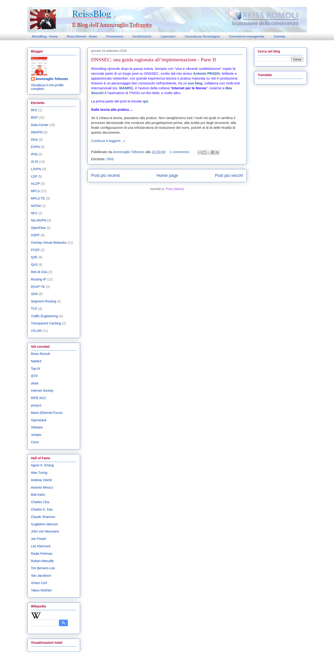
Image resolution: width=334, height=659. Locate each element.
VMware (37, 427)
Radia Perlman (42, 553)
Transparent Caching (46, 323)
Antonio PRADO (206, 73)
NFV (34, 213)
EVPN (35, 147)
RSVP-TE (38, 287)
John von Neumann (45, 531)
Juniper (36, 435)
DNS (110, 159)
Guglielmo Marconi (44, 524)
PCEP (35, 250)
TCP (34, 309)
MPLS (35, 191)
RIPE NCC (39, 398)
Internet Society (42, 390)
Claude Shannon (43, 517)
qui (145, 101)
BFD (34, 110)
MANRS (125, 88)
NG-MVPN (38, 220)
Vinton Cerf (39, 583)
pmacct (36, 405)
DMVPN (37, 132)
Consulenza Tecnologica (202, 36)
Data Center (39, 125)
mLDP (35, 183)
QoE (34, 257)
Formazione (114, 36)
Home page (167, 175)
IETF (34, 376)
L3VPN (36, 169)
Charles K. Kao (42, 509)
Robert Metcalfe (42, 561)
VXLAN (36, 331)
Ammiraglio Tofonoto (52, 79)
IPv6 (34, 154)
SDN (34, 294)
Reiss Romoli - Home (82, 36)
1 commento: (180, 152)
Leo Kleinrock (41, 546)
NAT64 (36, 206)
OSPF (35, 235)
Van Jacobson (41, 575)
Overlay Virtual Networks (49, 242)
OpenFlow (38, 228)
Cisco (35, 442)
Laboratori (168, 36)
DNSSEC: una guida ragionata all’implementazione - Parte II (153, 59)
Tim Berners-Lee (43, 568)
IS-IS (34, 161)
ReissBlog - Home (45, 36)
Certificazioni (141, 36)
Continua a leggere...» (108, 141)
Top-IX (35, 368)
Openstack (39, 420)
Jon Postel (38, 539)
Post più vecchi (229, 175)
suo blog (195, 83)
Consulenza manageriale (246, 36)
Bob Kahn (38, 494)
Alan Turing (39, 472)
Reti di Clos (39, 272)
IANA (35, 383)
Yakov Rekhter (41, 590)
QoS (34, 264)
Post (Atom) (174, 189)
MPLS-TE (38, 198)
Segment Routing (43, 301)
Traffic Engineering (44, 316)
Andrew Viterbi (41, 480)
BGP (34, 117)
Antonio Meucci (42, 487)
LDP (34, 176)
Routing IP (38, 279)
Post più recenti (105, 175)
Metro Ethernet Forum (47, 413)
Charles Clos (40, 502)
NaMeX (36, 361)
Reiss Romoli (40, 354)
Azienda (279, 36)
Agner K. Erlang (42, 465)
